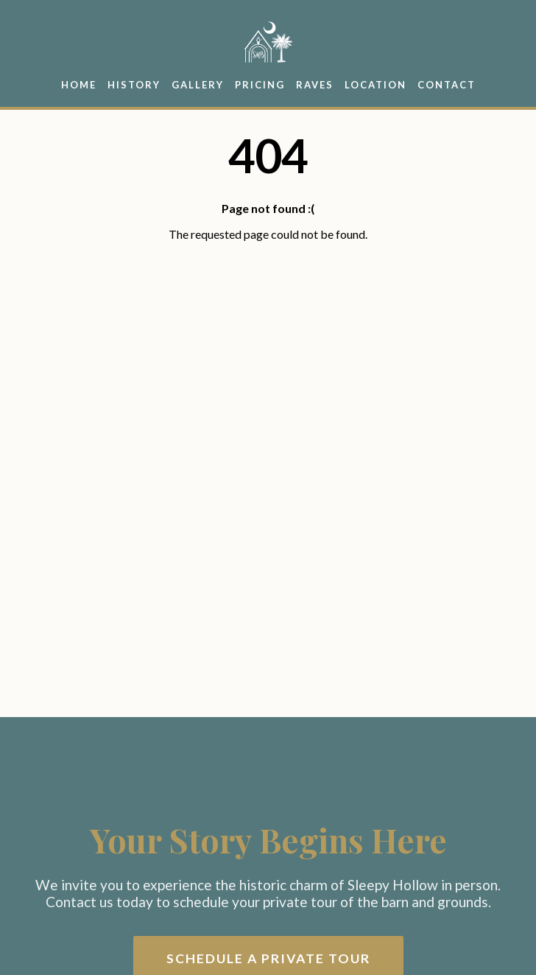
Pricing (260, 85)
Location (375, 85)
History (134, 85)
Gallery (198, 85)
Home (78, 85)
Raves (315, 85)
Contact (446, 85)
